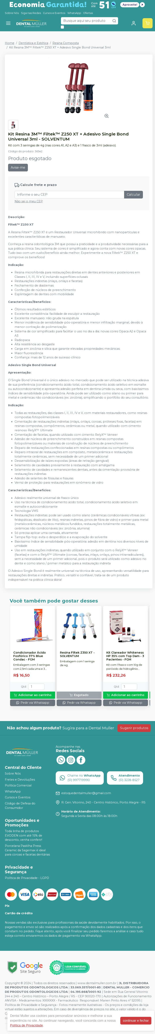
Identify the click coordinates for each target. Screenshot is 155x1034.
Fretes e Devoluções (20, 779)
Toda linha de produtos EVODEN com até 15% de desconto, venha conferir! (23, 835)
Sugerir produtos (134, 728)
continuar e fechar (136, 1020)
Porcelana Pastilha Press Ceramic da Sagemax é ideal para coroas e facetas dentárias (27, 850)
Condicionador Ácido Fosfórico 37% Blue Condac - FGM (29, 656)
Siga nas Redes (31, 13)
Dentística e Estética (33, 43)
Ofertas (88, 13)
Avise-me (18, 167)
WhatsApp (74, 13)
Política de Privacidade (26, 1025)
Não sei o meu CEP (29, 201)
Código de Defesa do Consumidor (20, 806)
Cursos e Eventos (54, 13)
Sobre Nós (12, 13)
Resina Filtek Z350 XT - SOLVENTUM (77, 654)
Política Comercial (18, 785)
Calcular (133, 194)
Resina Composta (65, 43)
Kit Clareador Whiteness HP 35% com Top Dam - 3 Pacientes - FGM (125, 656)
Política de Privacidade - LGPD (27, 878)
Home (9, 43)
